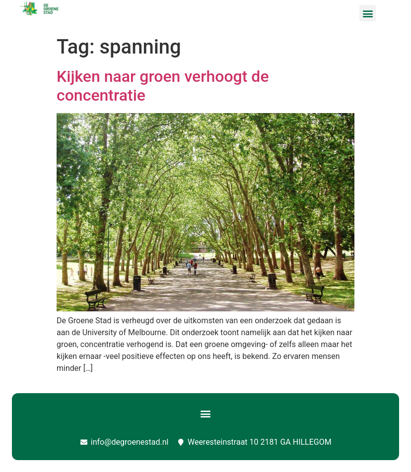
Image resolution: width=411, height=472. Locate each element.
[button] (367, 13)
